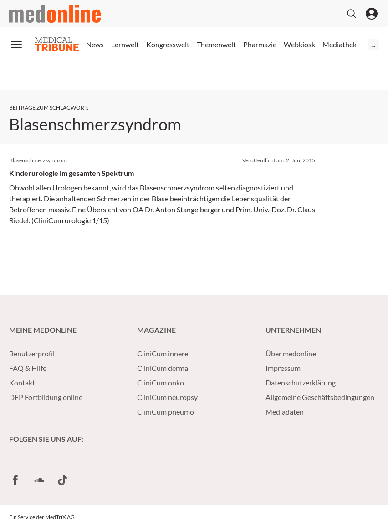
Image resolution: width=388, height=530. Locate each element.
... (373, 44)
